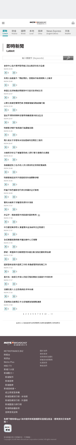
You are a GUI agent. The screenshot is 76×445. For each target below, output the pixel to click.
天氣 (68, 32)
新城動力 (8, 372)
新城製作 (9, 376)
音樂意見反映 (11, 412)
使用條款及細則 (46, 356)
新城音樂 (9, 380)
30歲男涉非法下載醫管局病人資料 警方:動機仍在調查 (26, 152)
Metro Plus (9, 361)
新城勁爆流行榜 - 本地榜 (16, 396)
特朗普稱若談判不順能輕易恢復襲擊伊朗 (21, 177)
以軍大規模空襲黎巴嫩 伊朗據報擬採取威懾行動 (24, 103)
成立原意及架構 (12, 392)
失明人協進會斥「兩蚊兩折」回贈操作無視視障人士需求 (28, 78)
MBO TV (8, 365)
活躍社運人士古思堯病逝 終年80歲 (18, 289)
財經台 (7, 354)
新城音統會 (9, 388)
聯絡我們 (43, 365)
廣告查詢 (43, 353)
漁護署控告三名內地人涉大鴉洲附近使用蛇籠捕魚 (25, 165)
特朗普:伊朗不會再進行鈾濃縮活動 (18, 127)
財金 (14, 32)
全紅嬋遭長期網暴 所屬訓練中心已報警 (20, 239)
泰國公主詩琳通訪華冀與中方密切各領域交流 (23, 90)
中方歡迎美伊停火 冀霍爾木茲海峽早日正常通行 (24, 227)
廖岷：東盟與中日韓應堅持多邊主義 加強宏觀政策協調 (27, 252)
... (48, 314)
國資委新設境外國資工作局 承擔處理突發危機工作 (25, 264)
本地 (31, 32)
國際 (23, 32)
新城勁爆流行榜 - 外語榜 (16, 400)
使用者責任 (56, 323)
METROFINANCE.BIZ (13, 350)
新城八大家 (9, 369)
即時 (5, 32)
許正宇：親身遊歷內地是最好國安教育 (22, 214)
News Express (54, 32)
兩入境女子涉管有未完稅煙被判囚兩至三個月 (23, 140)
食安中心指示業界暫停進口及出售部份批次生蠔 (24, 65)
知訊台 (7, 358)
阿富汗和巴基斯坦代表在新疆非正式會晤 (21, 190)
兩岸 (40, 32)
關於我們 (43, 350)
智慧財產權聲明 (45, 323)
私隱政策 (43, 362)
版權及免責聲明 (46, 359)
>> (52, 314)
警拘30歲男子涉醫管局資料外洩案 (18, 202)
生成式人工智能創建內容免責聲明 (27, 323)
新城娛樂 (9, 384)
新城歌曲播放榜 (12, 408)
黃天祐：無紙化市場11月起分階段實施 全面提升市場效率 (28, 276)
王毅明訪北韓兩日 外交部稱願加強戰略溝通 (22, 301)
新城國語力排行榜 (13, 404)
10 (45, 314)
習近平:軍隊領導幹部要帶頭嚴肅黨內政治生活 (23, 115)
